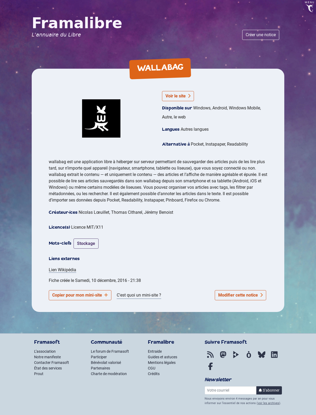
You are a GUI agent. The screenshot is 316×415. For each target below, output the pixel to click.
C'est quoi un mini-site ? (139, 295)
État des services (48, 368)
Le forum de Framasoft (110, 351)
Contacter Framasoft (51, 362)
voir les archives (268, 403)
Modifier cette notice (240, 295)
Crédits (154, 374)
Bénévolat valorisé (106, 362)
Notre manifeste (47, 357)
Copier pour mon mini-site (80, 295)
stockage (86, 243)
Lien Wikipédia (62, 269)
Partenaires (100, 368)
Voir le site (178, 95)
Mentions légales (162, 362)
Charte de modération (109, 374)
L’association (45, 351)
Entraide (155, 351)
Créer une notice (261, 34)
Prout (38, 374)
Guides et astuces (162, 357)
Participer (99, 357)
